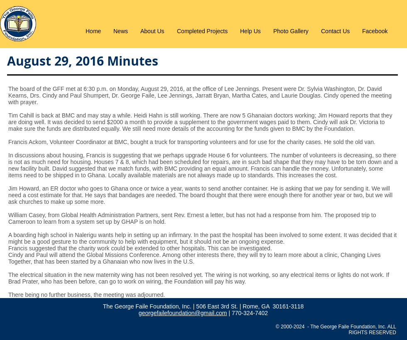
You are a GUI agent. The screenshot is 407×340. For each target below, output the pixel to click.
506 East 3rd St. (217, 306)
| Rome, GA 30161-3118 (272, 306)
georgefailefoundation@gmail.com (183, 313)
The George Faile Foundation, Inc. (148, 306)
